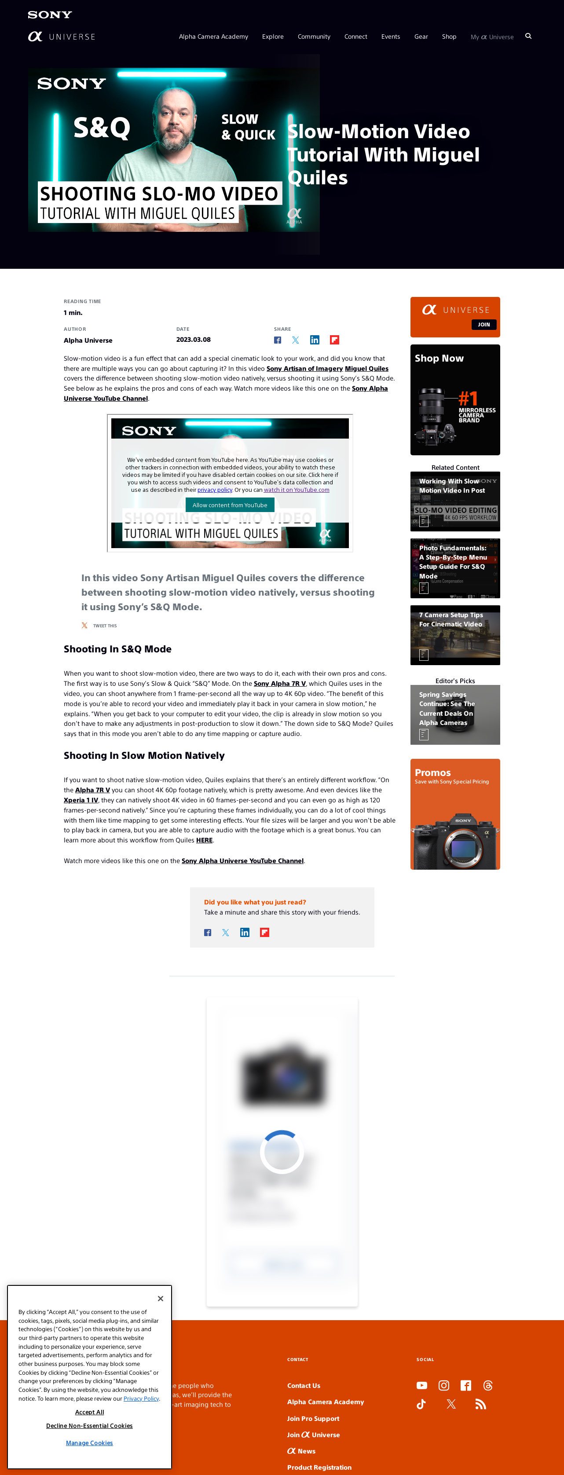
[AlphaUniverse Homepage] (61, 36)
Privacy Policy (141, 1398)
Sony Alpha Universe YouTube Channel (243, 860)
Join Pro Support (313, 1418)
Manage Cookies (89, 1442)
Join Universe (313, 1434)
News (301, 1450)
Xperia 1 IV (81, 799)
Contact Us (303, 1385)
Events (390, 36)
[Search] (528, 36)
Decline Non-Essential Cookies (89, 1425)
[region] (89, 1377)
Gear (421, 36)
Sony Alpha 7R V (280, 683)
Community (314, 36)
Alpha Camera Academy (213, 36)
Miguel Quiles (366, 368)
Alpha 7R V (92, 789)
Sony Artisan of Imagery (305, 368)
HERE (204, 839)
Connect (355, 36)
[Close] (160, 1298)
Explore (273, 36)
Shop (449, 36)
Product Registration (319, 1467)
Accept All (89, 1412)
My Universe (492, 36)
